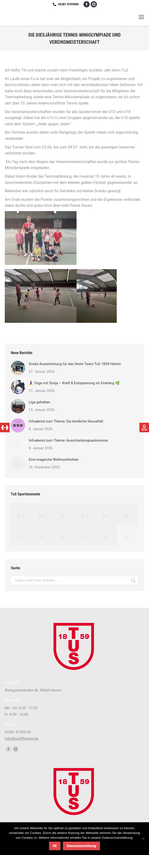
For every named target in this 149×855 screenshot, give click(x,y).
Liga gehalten (39, 402)
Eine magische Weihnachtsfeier (54, 459)
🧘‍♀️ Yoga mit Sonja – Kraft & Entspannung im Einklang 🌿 (74, 383)
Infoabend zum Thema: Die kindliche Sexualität (66, 421)
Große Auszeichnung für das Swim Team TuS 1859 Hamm (75, 364)
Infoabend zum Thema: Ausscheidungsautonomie (68, 440)
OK (55, 846)
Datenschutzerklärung (81, 846)
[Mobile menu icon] (141, 17)
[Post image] (18, 368)
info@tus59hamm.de (21, 738)
